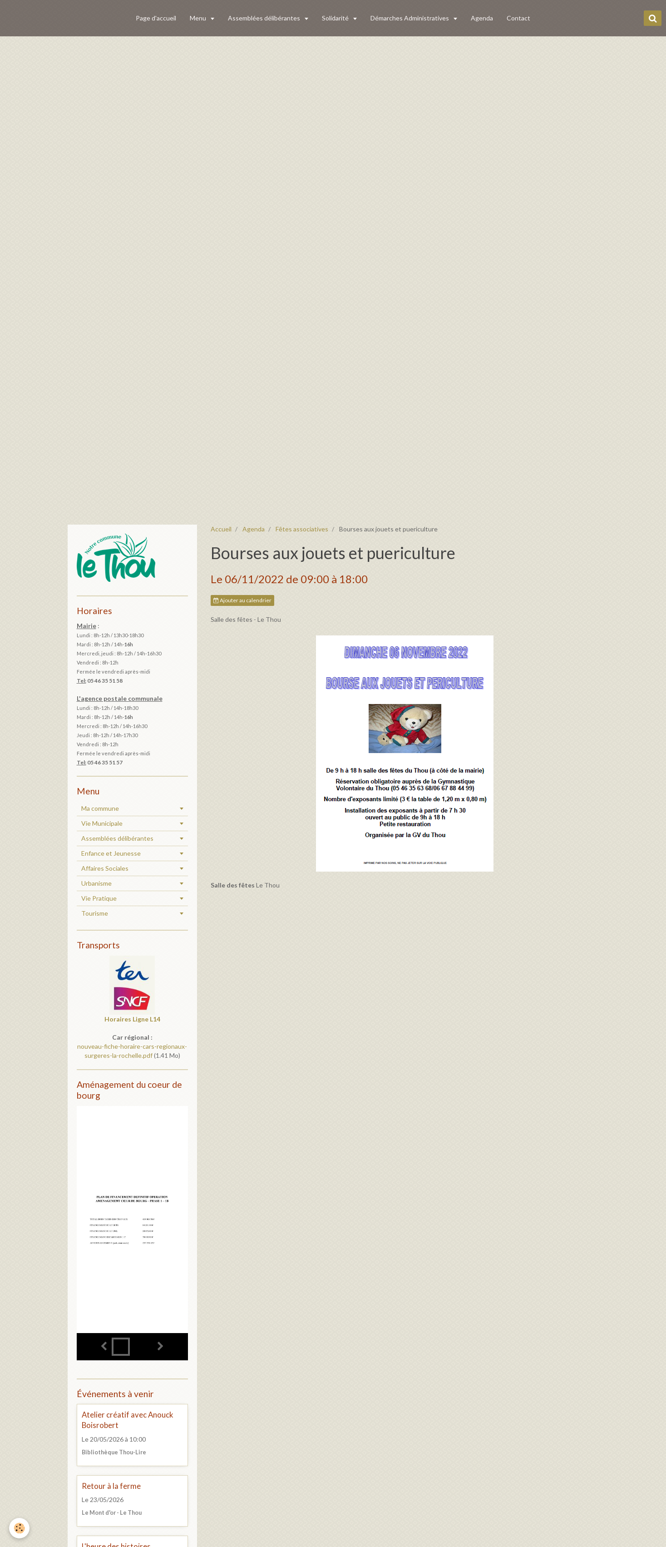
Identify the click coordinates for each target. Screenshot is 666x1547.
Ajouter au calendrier (242, 600)
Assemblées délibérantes (264, 18)
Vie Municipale (102, 823)
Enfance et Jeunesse (111, 853)
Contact (518, 18)
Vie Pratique (99, 898)
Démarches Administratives (410, 18)
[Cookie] (19, 1528)
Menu (198, 18)
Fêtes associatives (302, 529)
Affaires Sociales (104, 868)
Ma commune (100, 808)
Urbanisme (96, 883)
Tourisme (94, 913)
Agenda (482, 18)
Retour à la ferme (111, 1486)
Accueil (221, 529)
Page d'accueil (156, 18)
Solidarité (336, 18)
